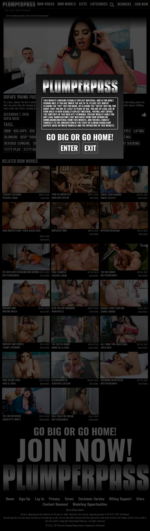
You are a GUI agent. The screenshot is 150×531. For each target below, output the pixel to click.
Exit (90, 148)
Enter (69, 148)
